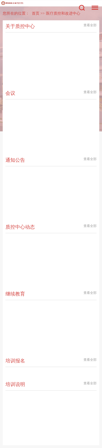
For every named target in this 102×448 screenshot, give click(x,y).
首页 (35, 13)
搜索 (82, 8)
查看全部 (90, 25)
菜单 (93, 5)
